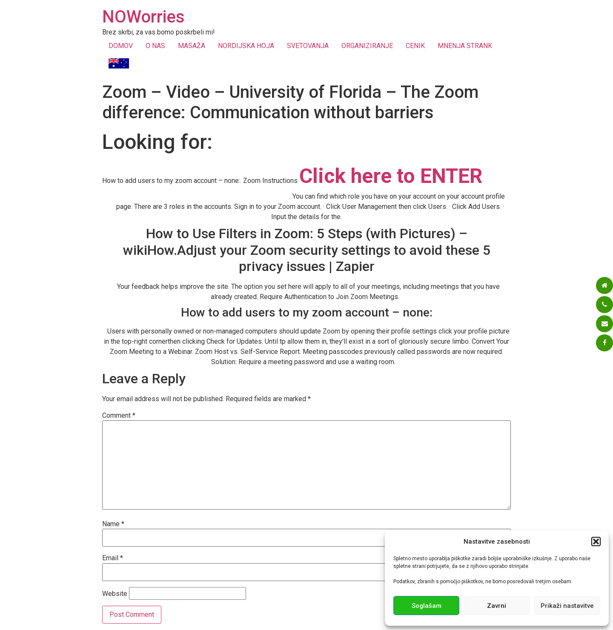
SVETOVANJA (308, 46)
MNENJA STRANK (465, 46)
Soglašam (426, 606)
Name (113, 524)
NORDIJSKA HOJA (246, 46)
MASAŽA (191, 46)
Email (112, 558)
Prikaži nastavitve (567, 606)
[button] (596, 541)
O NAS (155, 46)
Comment (118, 415)
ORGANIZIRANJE (367, 46)
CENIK (415, 46)
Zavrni (496, 606)
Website (114, 593)
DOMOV (121, 46)
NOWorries (143, 17)
